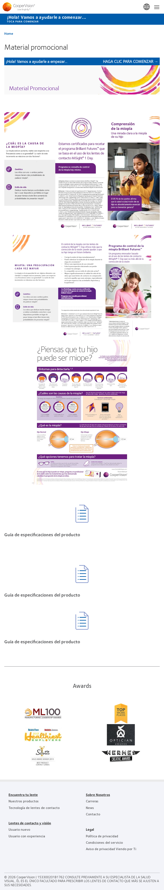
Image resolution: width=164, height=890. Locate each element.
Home (8, 33)
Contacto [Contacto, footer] (93, 814)
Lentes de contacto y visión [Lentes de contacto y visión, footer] (30, 823)
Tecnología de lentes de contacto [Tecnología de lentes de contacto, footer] (34, 807)
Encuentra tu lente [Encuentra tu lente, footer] (23, 794)
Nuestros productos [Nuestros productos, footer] (24, 801)
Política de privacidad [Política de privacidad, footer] (102, 836)
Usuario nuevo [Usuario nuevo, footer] (19, 829)
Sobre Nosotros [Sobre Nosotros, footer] (98, 794)
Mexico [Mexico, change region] (147, 7)
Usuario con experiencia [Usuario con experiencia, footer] (27, 836)
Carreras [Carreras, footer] (92, 801)
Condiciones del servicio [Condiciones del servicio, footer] (104, 842)
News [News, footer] (90, 807)
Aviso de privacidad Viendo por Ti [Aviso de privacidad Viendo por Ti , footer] (111, 848)
